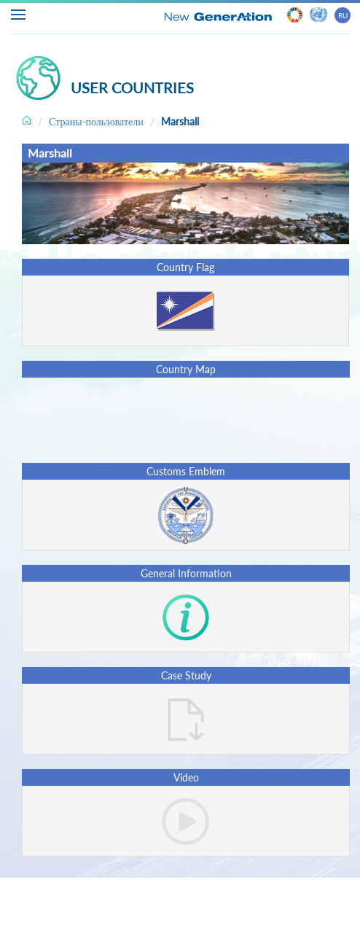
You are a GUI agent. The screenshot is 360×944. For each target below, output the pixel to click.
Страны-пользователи (96, 121)
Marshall (180, 121)
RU (343, 15)
